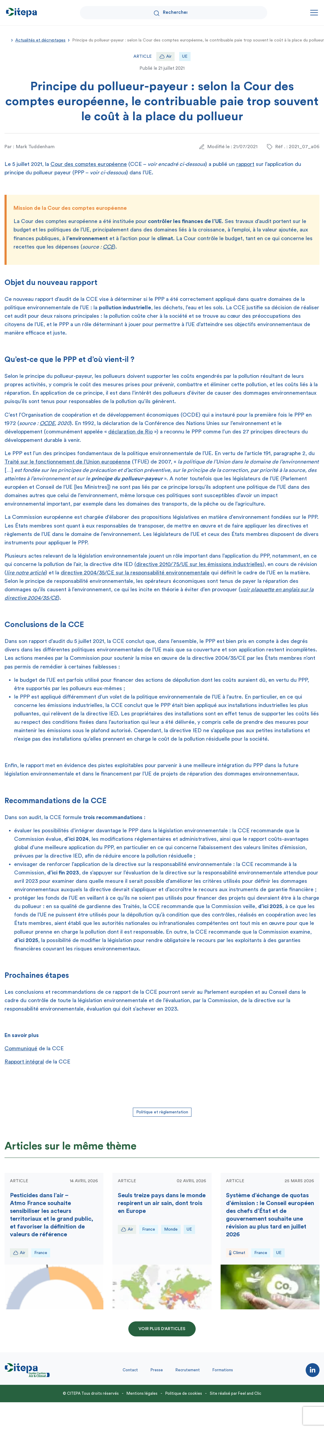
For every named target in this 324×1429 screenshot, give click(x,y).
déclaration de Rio (130, 431)
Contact (130, 1370)
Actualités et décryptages (40, 40)
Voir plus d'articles (162, 1329)
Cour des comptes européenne (88, 164)
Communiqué (21, 1048)
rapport (245, 164)
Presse (157, 1370)
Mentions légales (142, 1393)
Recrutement (188, 1370)
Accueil (7, 39)
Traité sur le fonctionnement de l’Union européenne (67, 461)
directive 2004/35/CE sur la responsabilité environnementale (135, 572)
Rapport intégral (24, 1061)
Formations (222, 1370)
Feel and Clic (249, 1393)
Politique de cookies (183, 1393)
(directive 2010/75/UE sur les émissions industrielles (198, 564)
